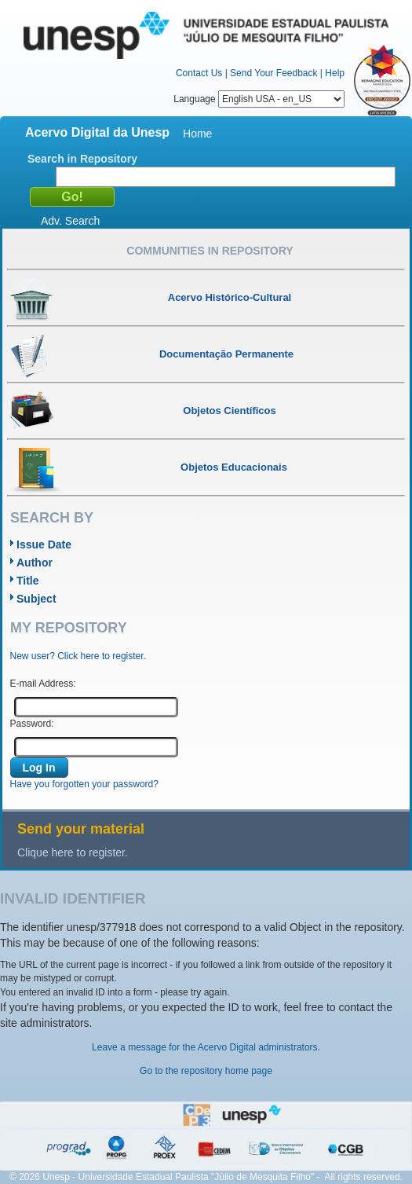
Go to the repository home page (206, 1070)
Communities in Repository (209, 250)
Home (197, 133)
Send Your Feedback (273, 73)
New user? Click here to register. (78, 656)
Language (259, 98)
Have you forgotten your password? (84, 784)
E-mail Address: (43, 683)
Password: (32, 723)
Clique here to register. (72, 852)
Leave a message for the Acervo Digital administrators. (206, 1047)
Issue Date (43, 544)
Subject (36, 598)
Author (34, 562)
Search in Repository (82, 158)
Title (27, 580)
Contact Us (199, 73)
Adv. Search (70, 220)
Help (335, 73)
